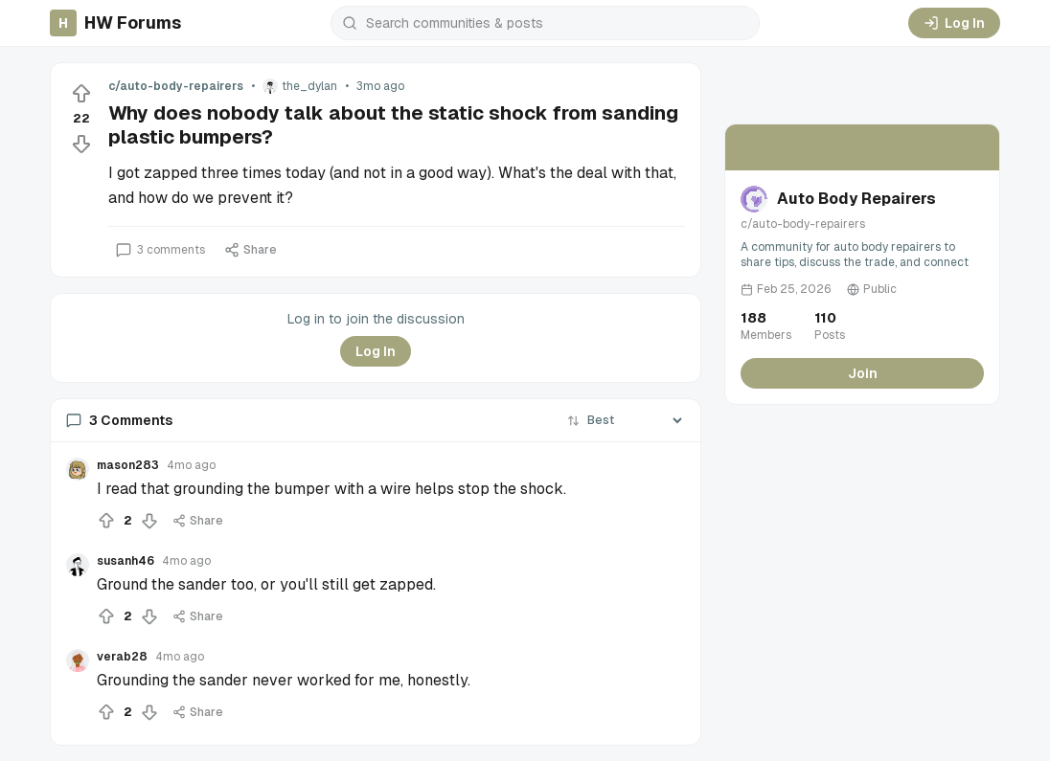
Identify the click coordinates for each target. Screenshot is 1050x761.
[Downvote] (81, 143)
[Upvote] (81, 93)
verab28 (122, 656)
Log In (954, 23)
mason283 (128, 465)
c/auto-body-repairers (175, 86)
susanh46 (125, 561)
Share (250, 249)
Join (863, 373)
